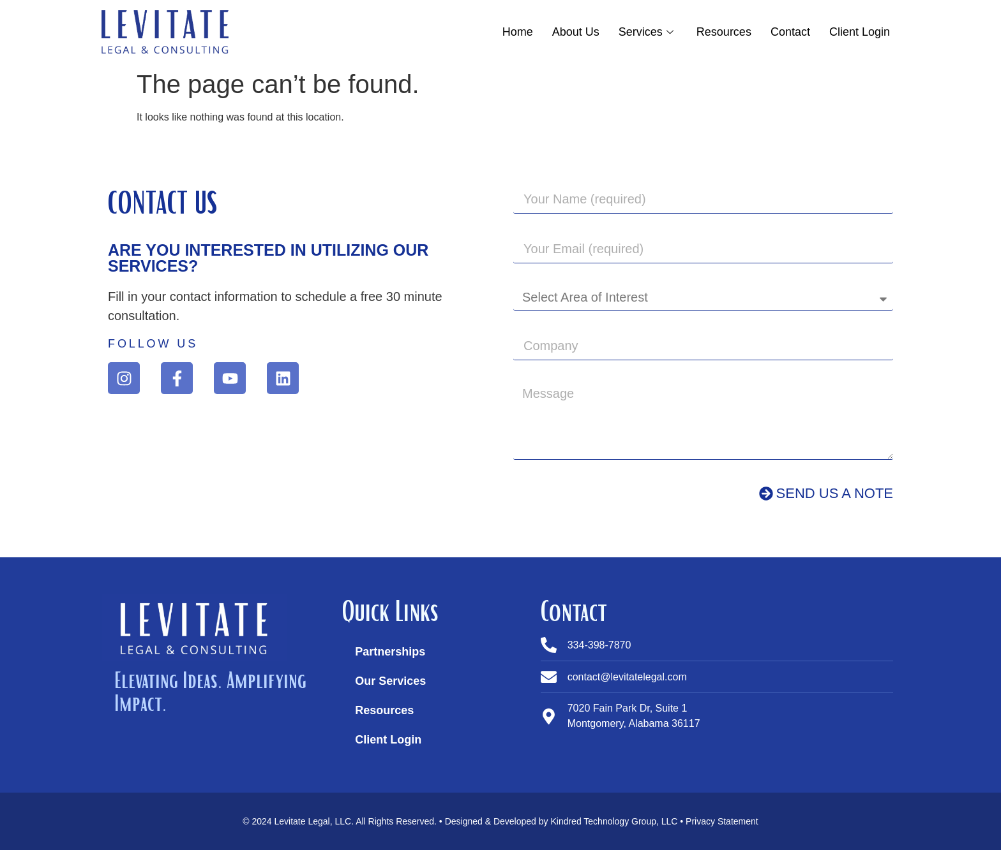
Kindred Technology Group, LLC (613, 821)
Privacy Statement (722, 821)
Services (646, 32)
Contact (790, 32)
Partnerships (390, 651)
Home (517, 32)
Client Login (859, 32)
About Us (575, 32)
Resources (723, 32)
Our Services (390, 681)
